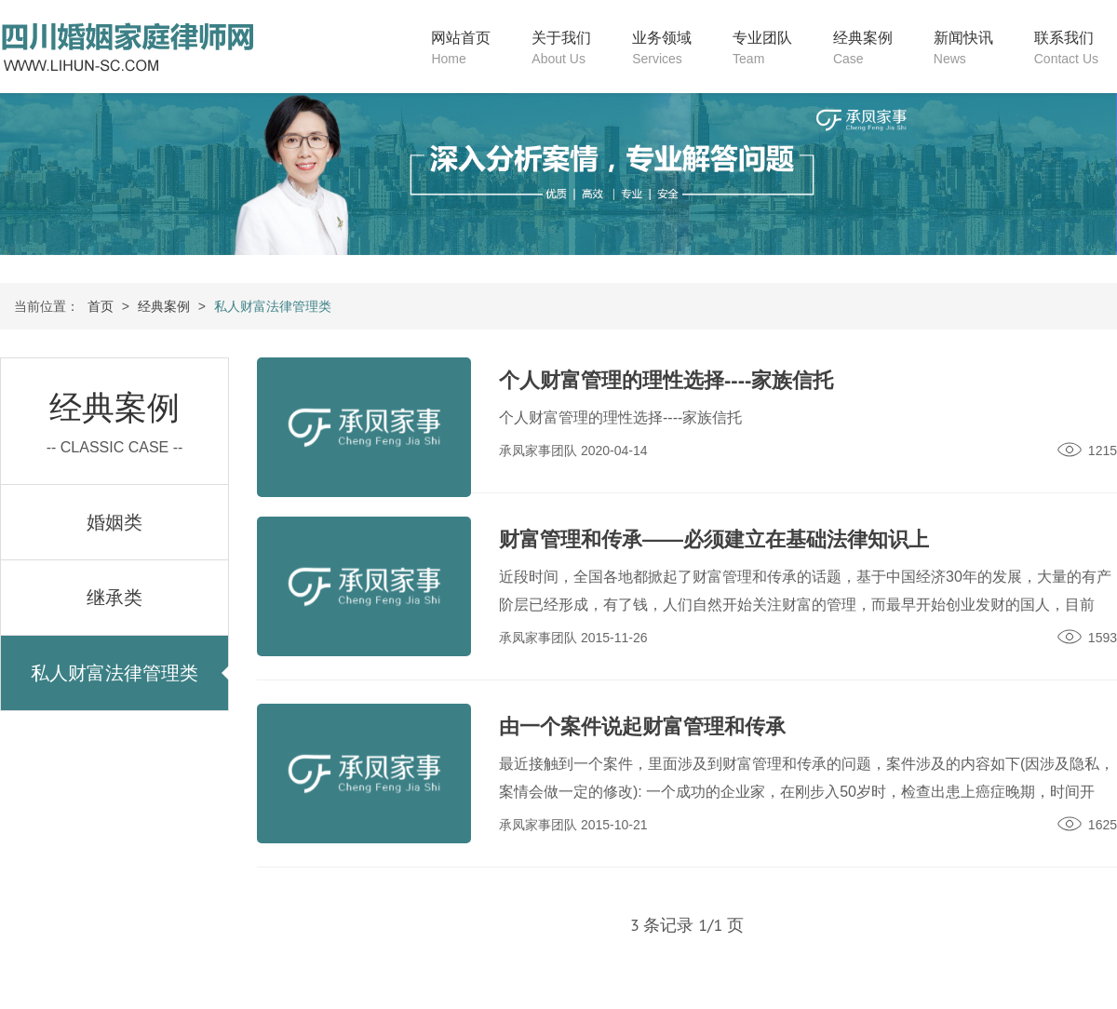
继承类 (114, 597)
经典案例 (164, 306)
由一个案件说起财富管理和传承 (642, 726)
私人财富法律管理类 (114, 673)
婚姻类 (114, 522)
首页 (100, 306)
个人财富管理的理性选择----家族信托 (666, 380)
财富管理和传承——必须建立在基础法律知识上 (714, 539)
